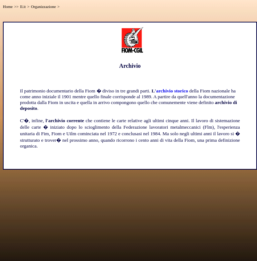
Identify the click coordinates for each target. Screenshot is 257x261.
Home (8, 6)
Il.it (23, 6)
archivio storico (172, 91)
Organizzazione (43, 6)
